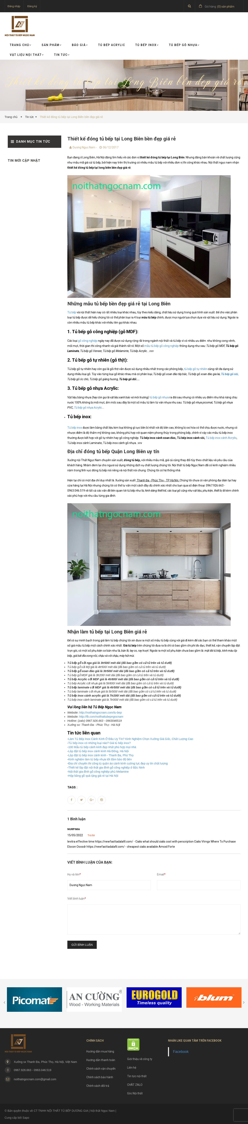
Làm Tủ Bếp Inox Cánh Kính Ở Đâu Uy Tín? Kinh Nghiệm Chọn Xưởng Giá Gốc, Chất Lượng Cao (130, 739)
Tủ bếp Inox (147, 45)
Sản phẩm (52, 45)
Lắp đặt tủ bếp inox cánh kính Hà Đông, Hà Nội (98, 751)
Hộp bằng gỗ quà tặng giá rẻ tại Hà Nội (93, 775)
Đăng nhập (14, 6)
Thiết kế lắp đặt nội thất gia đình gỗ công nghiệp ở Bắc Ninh (106, 767)
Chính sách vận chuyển (101, 1068)
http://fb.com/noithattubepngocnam (101, 716)
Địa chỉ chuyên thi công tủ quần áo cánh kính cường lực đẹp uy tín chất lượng (118, 763)
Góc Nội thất (135, 1093)
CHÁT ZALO (134, 1084)
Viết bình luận (76, 898)
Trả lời (91, 835)
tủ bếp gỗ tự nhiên (195, 369)
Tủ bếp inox (74, 427)
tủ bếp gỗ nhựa (159, 397)
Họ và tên (74, 874)
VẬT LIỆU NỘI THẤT (27, 54)
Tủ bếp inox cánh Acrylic (221, 437)
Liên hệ (131, 1067)
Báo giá (80, 45)
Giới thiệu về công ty (139, 1059)
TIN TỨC (62, 54)
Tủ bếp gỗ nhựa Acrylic (88, 407)
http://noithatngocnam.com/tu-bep (100, 712)
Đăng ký (32, 6)
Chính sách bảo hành (99, 1077)
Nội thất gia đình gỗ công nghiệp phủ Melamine (98, 771)
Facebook (181, 1052)
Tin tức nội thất (137, 1076)
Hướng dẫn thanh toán (100, 1060)
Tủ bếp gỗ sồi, (230, 374)
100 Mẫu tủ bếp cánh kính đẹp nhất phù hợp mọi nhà (102, 747)
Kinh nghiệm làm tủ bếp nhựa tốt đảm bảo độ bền (100, 759)
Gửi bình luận (82, 944)
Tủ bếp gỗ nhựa (184, 45)
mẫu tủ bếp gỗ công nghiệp (161, 345)
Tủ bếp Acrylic (111, 45)
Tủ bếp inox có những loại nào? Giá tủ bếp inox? (99, 743)
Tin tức (29, 117)
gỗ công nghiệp (87, 340)
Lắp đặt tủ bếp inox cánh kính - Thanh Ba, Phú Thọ (100, 755)
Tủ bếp (71, 312)
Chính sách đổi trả (97, 1085)
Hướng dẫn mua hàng (100, 1051)
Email (161, 874)
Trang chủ (20, 45)
